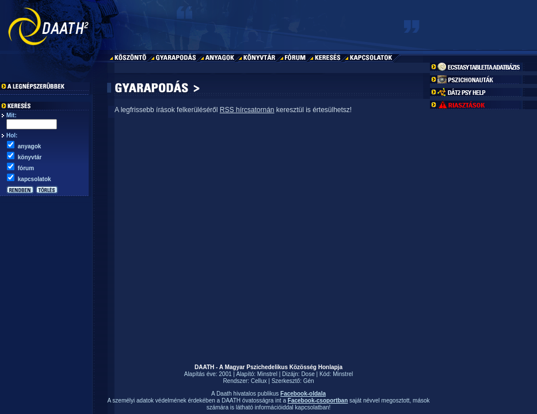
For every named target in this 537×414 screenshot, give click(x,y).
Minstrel (267, 374)
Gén (308, 381)
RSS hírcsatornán (247, 110)
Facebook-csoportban (318, 400)
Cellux (259, 381)
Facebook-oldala (303, 393)
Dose (307, 374)
